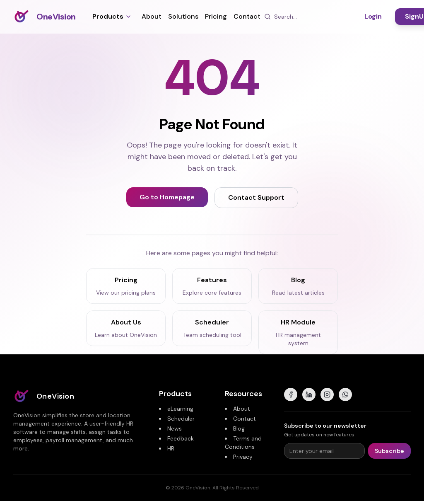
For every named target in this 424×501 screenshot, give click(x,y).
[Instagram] (327, 394)
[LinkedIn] (309, 394)
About (151, 16)
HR (170, 448)
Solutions (183, 16)
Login (373, 16)
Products (112, 16)
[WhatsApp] (345, 394)
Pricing (216, 16)
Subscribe (389, 451)
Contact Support (256, 197)
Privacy (243, 456)
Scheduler (181, 418)
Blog (239, 428)
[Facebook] (290, 394)
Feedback (180, 438)
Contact (247, 16)
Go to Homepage (167, 197)
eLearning (180, 408)
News (174, 428)
